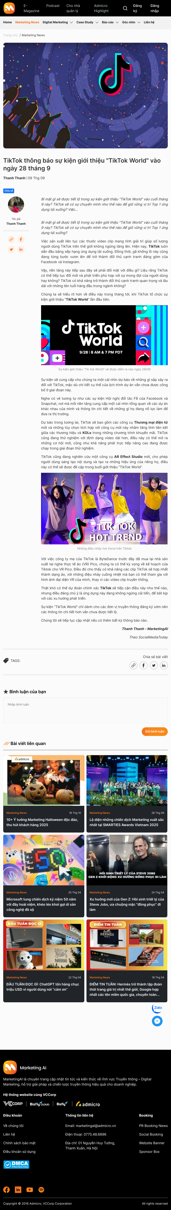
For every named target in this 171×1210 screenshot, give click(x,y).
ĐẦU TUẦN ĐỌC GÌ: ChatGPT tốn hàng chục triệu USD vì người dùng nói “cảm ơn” (42, 987)
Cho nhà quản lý (73, 8)
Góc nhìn (131, 22)
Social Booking (151, 1134)
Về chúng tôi (13, 1126)
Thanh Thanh (14, 178)
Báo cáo (110, 22)
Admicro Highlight (101, 8)
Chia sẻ (9, 191)
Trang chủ (10, 35)
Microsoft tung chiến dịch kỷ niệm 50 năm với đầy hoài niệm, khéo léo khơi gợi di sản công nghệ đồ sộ (41, 904)
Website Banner (152, 1143)
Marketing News (27, 22)
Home (7, 22)
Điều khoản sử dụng (19, 1151)
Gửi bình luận (154, 731)
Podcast (53, 5)
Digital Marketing (58, 22)
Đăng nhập (155, 8)
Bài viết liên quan (24, 743)
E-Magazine (31, 8)
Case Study (87, 22)
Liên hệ (149, 22)
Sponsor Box (149, 1151)
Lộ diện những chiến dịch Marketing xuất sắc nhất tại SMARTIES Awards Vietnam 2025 (127, 822)
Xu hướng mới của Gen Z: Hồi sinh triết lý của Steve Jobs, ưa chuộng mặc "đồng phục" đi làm (127, 904)
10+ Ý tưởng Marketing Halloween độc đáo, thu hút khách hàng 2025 (42, 822)
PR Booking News (153, 1126)
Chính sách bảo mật (19, 1143)
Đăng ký (137, 8)
